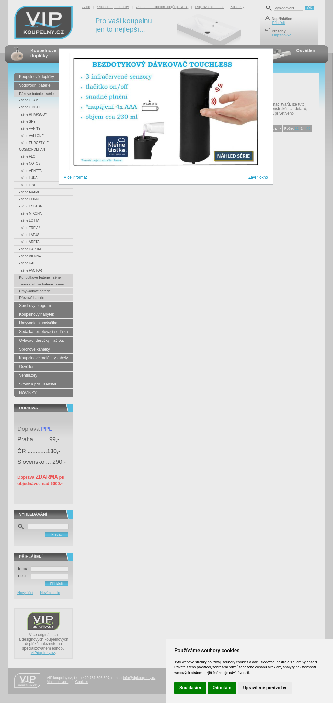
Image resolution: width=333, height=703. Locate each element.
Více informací (76, 177)
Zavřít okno (258, 177)
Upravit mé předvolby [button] (264, 687)
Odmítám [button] (222, 687)
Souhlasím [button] (190, 687)
